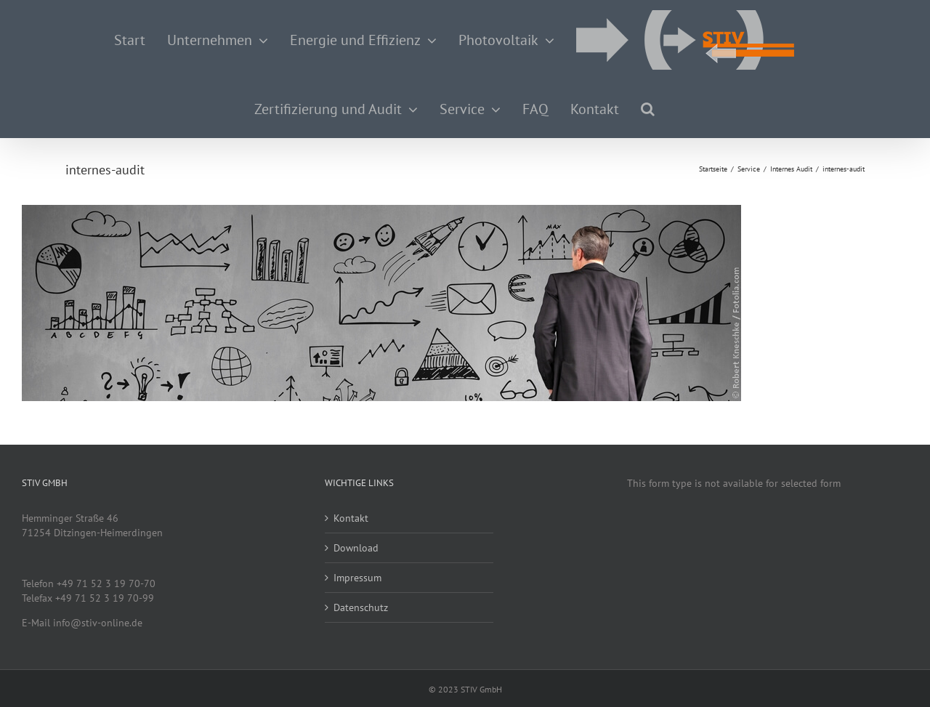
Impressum (357, 577)
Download (356, 547)
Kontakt (350, 518)
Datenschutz (360, 607)
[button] (648, 109)
